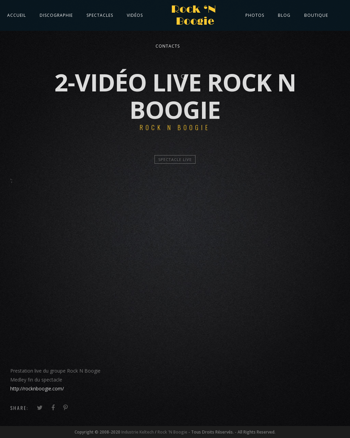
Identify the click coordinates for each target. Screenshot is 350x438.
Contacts (168, 46)
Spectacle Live (175, 159)
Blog (284, 15)
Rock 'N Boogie (172, 432)
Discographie (56, 15)
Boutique (316, 15)
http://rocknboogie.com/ (37, 388)
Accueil (16, 15)
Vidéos (135, 15)
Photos (254, 15)
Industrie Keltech (137, 432)
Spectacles (99, 15)
